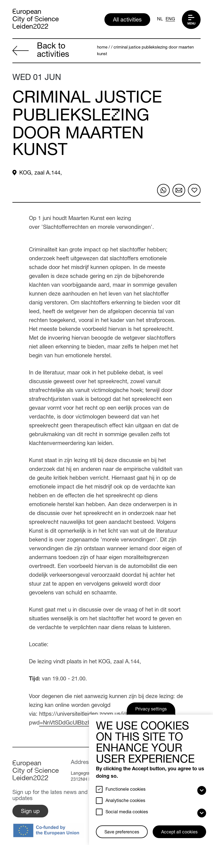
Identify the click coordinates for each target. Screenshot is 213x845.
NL (160, 19)
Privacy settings (151, 709)
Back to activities (40, 51)
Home (102, 47)
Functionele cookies (125, 790)
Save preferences (121, 832)
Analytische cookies (125, 801)
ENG (170, 19)
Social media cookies (127, 812)
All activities (127, 20)
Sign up (30, 812)
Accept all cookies (179, 832)
